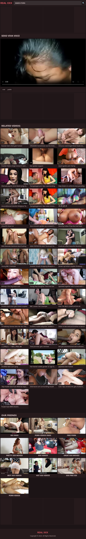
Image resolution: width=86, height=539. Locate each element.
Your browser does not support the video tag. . (43, 63)
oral (3, 89)
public (10, 89)
